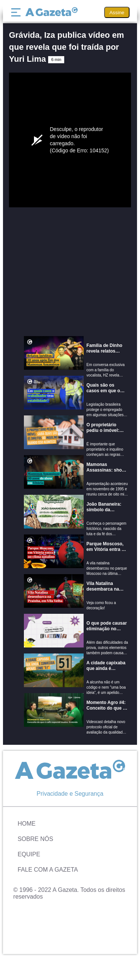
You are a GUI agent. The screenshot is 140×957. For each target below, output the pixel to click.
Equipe (29, 854)
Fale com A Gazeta (48, 869)
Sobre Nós (35, 839)
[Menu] (17, 12)
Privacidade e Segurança (70, 793)
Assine (116, 12)
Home (26, 823)
